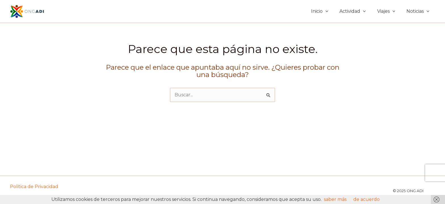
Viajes (386, 11)
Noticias (417, 11)
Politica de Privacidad (34, 186)
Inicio (319, 11)
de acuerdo (366, 199)
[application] (325, 11)
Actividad (352, 11)
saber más (335, 199)
